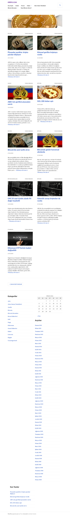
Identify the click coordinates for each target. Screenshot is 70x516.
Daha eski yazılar (16, 284)
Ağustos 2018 (39, 467)
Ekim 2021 (38, 370)
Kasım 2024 (38, 346)
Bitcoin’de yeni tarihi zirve (19, 150)
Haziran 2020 (39, 404)
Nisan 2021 (38, 386)
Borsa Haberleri (12, 316)
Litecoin (10, 334)
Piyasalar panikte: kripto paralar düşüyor (18, 53)
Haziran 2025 (39, 334)
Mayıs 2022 (38, 361)
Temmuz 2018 (39, 470)
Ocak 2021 (38, 392)
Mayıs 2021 (38, 383)
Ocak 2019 (38, 452)
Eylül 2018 (38, 464)
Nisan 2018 (38, 479)
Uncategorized (12, 340)
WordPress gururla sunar (13, 513)
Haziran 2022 (39, 358)
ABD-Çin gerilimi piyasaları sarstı (20, 499)
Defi (9, 319)
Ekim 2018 (38, 461)
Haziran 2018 (39, 473)
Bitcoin (10, 33)
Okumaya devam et (13, 76)
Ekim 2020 (38, 395)
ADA (9, 301)
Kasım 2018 (38, 458)
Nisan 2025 (38, 340)
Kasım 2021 (38, 367)
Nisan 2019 (38, 443)
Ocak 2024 (38, 352)
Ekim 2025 (38, 328)
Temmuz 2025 (39, 331)
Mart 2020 (38, 413)
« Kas (38, 316)
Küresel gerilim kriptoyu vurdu (19, 496)
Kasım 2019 (38, 422)
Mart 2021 (38, 389)
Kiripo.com (12, 2)
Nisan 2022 (38, 364)
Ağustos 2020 (39, 401)
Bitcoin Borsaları (12, 8)
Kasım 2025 (38, 325)
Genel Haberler (12, 328)
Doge (9, 322)
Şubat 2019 (38, 449)
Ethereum (10, 229)
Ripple (10, 337)
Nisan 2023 (38, 355)
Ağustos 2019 (39, 431)
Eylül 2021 (38, 373)
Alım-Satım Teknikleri (40, 5)
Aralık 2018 (38, 455)
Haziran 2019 (39, 437)
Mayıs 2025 (38, 337)
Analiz (17, 5)
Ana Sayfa (10, 5)
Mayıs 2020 (38, 407)
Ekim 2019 (38, 425)
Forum (23, 5)
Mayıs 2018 (38, 476)
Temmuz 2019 (39, 434)
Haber (28, 5)
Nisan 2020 (38, 410)
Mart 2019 (38, 446)
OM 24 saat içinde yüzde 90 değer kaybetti (19, 199)
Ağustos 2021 (39, 377)
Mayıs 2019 (38, 440)
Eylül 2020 (38, 398)
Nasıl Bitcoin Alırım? (26, 8)
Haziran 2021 (39, 380)
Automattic (25, 513)
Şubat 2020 (38, 416)
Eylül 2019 (38, 428)
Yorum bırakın (29, 33)
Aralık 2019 (38, 419)
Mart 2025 (38, 343)
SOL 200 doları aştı (45, 101)
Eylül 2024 (38, 349)
